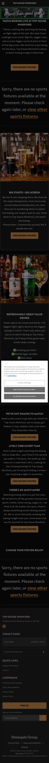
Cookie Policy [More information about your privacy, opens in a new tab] (12, 376)
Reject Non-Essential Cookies (25, 389)
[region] (24, 381)
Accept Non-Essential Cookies (24, 396)
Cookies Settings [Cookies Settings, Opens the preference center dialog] (24, 383)
